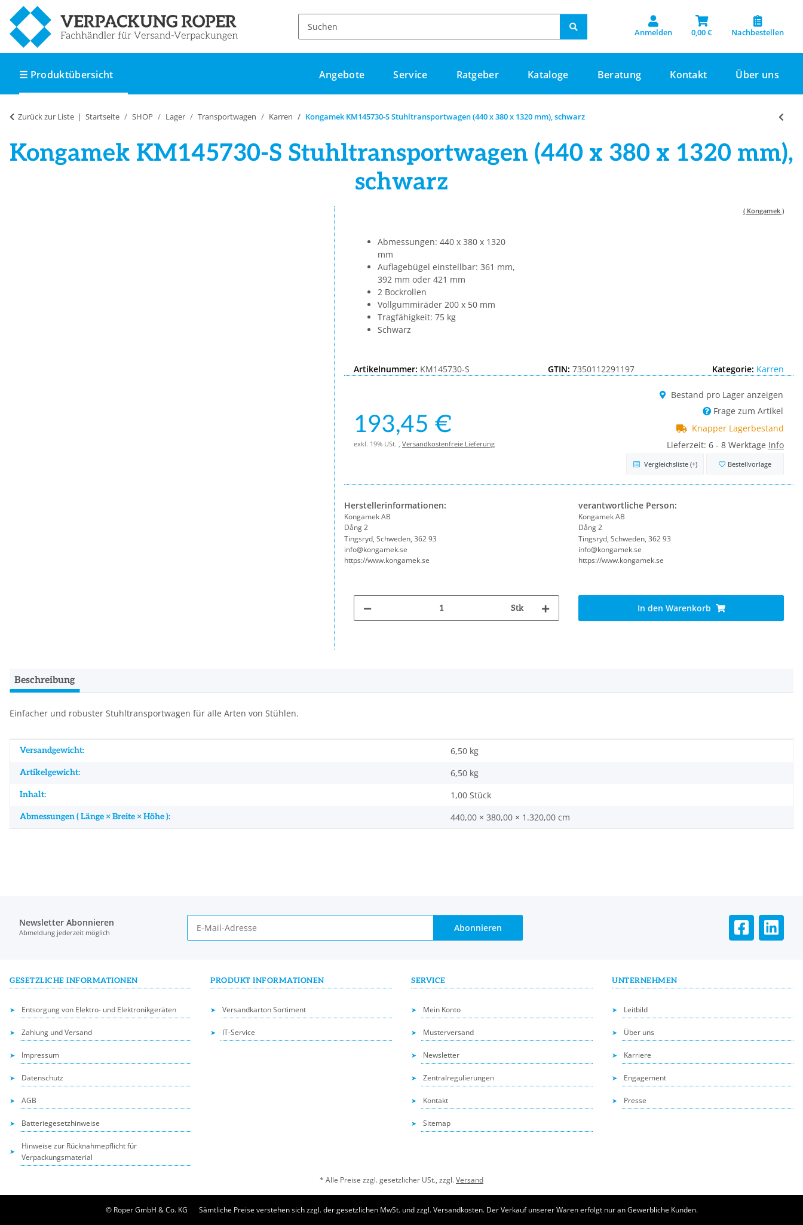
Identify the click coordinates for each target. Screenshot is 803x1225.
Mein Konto (442, 1009)
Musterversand (448, 1032)
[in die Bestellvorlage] (745, 464)
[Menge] (441, 608)
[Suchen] (429, 26)
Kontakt (688, 74)
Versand (469, 1180)
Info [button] (776, 445)
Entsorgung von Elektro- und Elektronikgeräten (99, 1009)
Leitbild (636, 1009)
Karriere (637, 1055)
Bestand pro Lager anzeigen (721, 394)
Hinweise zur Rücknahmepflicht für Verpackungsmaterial (79, 1151)
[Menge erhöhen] (545, 608)
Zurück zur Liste (46, 116)
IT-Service (238, 1032)
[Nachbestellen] (757, 26)
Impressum (40, 1055)
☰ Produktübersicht (66, 74)
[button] (653, 26)
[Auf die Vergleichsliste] (665, 464)
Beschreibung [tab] (44, 680)
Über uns (757, 74)
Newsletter (441, 1055)
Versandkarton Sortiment (264, 1009)
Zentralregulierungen (458, 1078)
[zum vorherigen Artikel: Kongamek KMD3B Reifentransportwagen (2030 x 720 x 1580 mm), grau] (781, 117)
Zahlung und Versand (57, 1032)
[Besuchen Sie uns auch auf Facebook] (741, 928)
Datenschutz (42, 1078)
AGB (29, 1100)
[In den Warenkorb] (681, 608)
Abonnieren (478, 927)
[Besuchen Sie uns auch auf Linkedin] (771, 928)
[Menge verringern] (367, 608)
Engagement (645, 1078)
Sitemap (436, 1123)
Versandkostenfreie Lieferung (448, 443)
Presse (635, 1100)
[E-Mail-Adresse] (310, 928)
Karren (770, 369)
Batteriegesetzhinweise (61, 1123)
